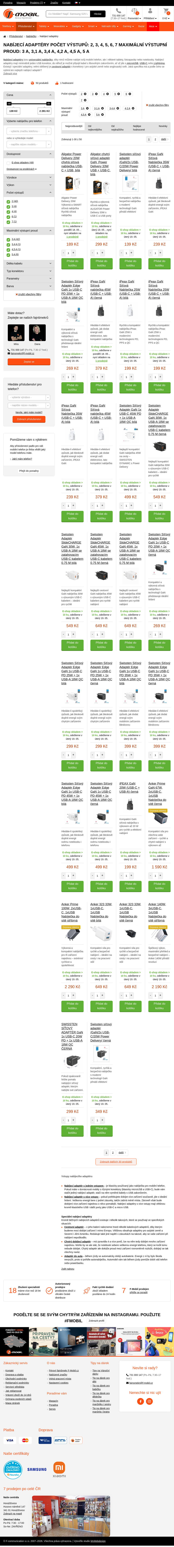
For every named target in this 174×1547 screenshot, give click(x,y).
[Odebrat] (83, 94)
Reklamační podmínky (17, 1382)
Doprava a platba (14, 1374)
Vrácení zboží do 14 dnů (18, 1395)
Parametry (13, 278)
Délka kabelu (14, 263)
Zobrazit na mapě (12, 1513)
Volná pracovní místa (60, 1378)
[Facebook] (140, 1401)
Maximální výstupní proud (22, 230)
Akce (152, 26)
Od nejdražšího (117, 128)
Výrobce (12, 177)
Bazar (141, 26)
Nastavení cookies (58, 1382)
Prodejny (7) (36, 2)
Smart (91, 26)
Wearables (60, 26)
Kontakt (66, 2)
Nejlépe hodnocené (139, 128)
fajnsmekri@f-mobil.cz (21, 353)
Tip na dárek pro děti (101, 1380)
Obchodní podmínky (16, 1378)
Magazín (21, 2)
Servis (52, 1409)
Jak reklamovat (13, 1391)
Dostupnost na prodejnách (20, 169)
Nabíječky (31, 36)
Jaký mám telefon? (22, 458)
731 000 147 (28, 349)
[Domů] (4, 36)
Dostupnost (13, 154)
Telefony (7, 26)
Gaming (127, 26)
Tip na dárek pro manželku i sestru (101, 1402)
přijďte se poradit (138, 1292)
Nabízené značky (58, 1374)
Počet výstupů (15, 192)
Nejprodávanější (73, 126)
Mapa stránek (12, 1403)
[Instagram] (149, 1401)
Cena (10, 95)
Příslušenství (25, 26)
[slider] (9, 103)
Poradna (7, 2)
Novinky (163, 126)
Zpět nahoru (67, 1268)
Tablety (43, 26)
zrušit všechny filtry (28, 294)
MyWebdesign (98, 1541)
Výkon (10, 185)
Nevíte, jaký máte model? (29, 412)
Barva (10, 286)
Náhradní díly (109, 26)
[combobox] (29, 131)
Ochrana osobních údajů (18, 1399)
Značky (54, 2)
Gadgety (77, 26)
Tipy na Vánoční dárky (101, 1372)
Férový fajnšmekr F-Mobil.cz (64, 1370)
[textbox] (29, 131)
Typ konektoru (15, 271)
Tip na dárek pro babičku (101, 1387)
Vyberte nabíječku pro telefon (24, 121)
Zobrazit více (10, 73)
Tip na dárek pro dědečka (101, 1395)
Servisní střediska (14, 1386)
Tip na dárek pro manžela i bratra (101, 1410)
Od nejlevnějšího (95, 128)
